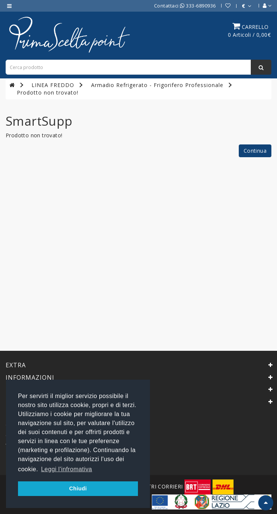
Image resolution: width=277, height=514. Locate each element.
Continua (255, 150)
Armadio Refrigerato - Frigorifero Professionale (157, 85)
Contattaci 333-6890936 (185, 5)
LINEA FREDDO (52, 85)
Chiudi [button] (78, 488)
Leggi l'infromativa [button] (66, 469)
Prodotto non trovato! (47, 92)
